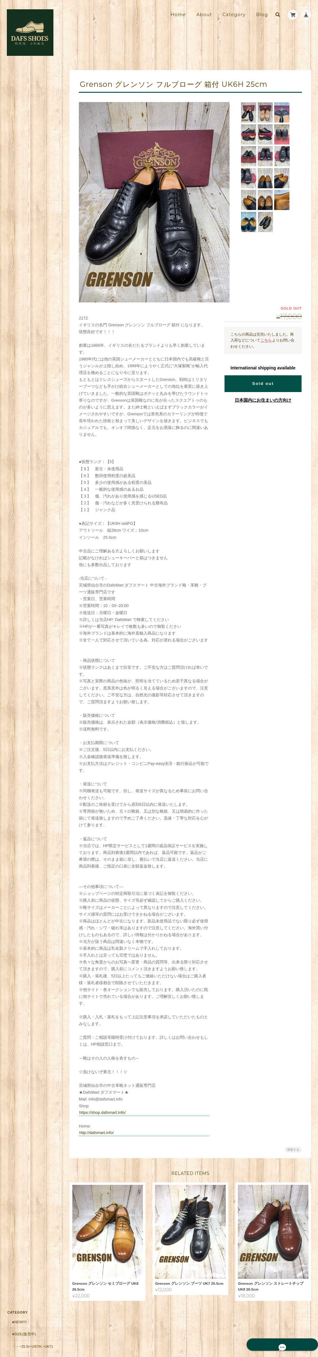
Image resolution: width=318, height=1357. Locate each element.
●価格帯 (18, 255)
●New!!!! (18, 81)
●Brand (18, 147)
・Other (23, 243)
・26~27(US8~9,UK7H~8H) (35, 120)
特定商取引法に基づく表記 (34, 475)
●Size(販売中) (23, 93)
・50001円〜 (25, 315)
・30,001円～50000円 (33, 303)
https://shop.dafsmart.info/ (108, 1112)
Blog (262, 14)
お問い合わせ (23, 488)
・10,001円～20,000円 (33, 279)
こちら (266, 340)
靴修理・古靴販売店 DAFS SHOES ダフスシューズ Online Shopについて (34, 457)
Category (234, 14)
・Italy (21, 171)
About (204, 14)
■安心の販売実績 (25, 339)
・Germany (26, 219)
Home (178, 14)
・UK (19, 159)
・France (24, 183)
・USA (20, 207)
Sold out (263, 383)
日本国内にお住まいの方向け (263, 400)
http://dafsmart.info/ (102, 1132)
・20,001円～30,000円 (33, 291)
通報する (293, 1149)
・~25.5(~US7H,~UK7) (33, 106)
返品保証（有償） (26, 376)
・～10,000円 (26, 267)
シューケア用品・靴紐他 (31, 327)
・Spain (22, 195)
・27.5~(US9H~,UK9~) (33, 135)
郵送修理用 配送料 (28, 351)
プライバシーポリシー (242, 1331)
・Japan (22, 231)
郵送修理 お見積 (26, 364)
